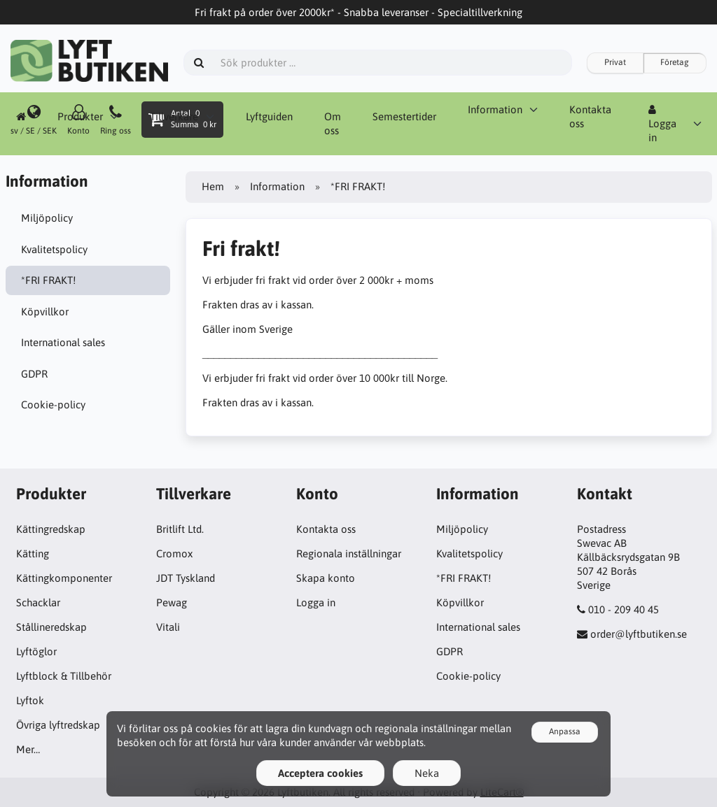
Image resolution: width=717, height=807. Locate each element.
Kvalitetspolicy (54, 249)
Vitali (168, 627)
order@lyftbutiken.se (638, 634)
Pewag (171, 602)
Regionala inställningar (348, 553)
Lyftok (30, 700)
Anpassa (564, 731)
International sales (63, 342)
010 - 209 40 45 (623, 609)
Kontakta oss (326, 529)
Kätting (32, 553)
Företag (674, 62)
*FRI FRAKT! (48, 280)
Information (495, 109)
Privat (615, 62)
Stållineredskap (51, 627)
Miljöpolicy (47, 218)
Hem (213, 186)
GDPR (34, 374)
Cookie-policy (53, 404)
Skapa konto (325, 578)
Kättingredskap (50, 529)
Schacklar (38, 602)
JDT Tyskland (185, 578)
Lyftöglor (36, 651)
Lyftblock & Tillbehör (63, 676)
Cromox (174, 553)
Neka (427, 773)
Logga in (662, 123)
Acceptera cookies (320, 773)
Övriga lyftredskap (58, 725)
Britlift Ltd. (180, 529)
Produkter (80, 116)
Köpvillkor (45, 311)
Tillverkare (174, 116)
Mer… (28, 749)
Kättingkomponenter (64, 578)
